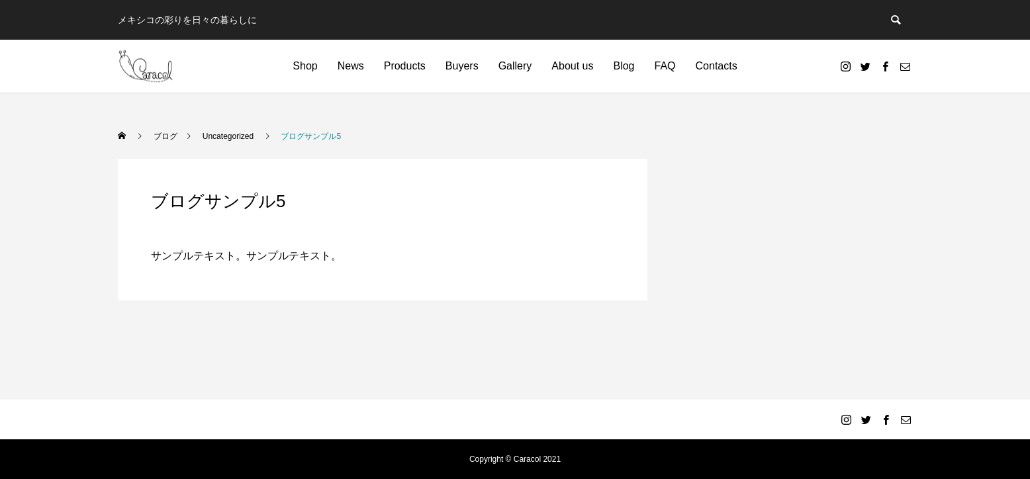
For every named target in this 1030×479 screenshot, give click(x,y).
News (351, 65)
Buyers (462, 65)
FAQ (665, 65)
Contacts (716, 65)
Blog (623, 65)
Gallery (515, 65)
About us (572, 65)
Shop (305, 65)
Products (405, 65)
